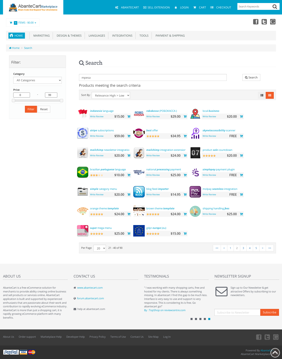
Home (18, 35)
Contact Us (137, 336)
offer (152, 130)
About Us (8, 336)
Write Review (97, 116)
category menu (103, 189)
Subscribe (269, 312)
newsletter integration (110, 150)
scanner (219, 130)
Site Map (153, 336)
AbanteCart (267, 350)
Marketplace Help (51, 336)
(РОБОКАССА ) (161, 111)
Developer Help (75, 336)
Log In (167, 336)
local (211, 111)
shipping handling (216, 208)
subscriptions (102, 130)
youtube (273, 22)
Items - (22, 23)
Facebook (255, 22)
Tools (143, 35)
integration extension (166, 150)
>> (269, 248)
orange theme (104, 208)
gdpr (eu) (156, 228)
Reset (44, 109)
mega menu (101, 228)
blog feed (157, 189)
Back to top (275, 353)
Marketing (41, 35)
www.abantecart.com (90, 287)
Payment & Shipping (169, 35)
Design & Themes (68, 35)
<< (216, 248)
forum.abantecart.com (90, 298)
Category (19, 74)
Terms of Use (118, 336)
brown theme (160, 208)
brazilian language (108, 169)
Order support (27, 336)
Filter (31, 109)
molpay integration (220, 189)
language (102, 111)
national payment (163, 169)
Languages (96, 35)
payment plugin (219, 169)
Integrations (121, 35)
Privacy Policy (97, 336)
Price (16, 90)
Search (28, 48)
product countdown (217, 150)
